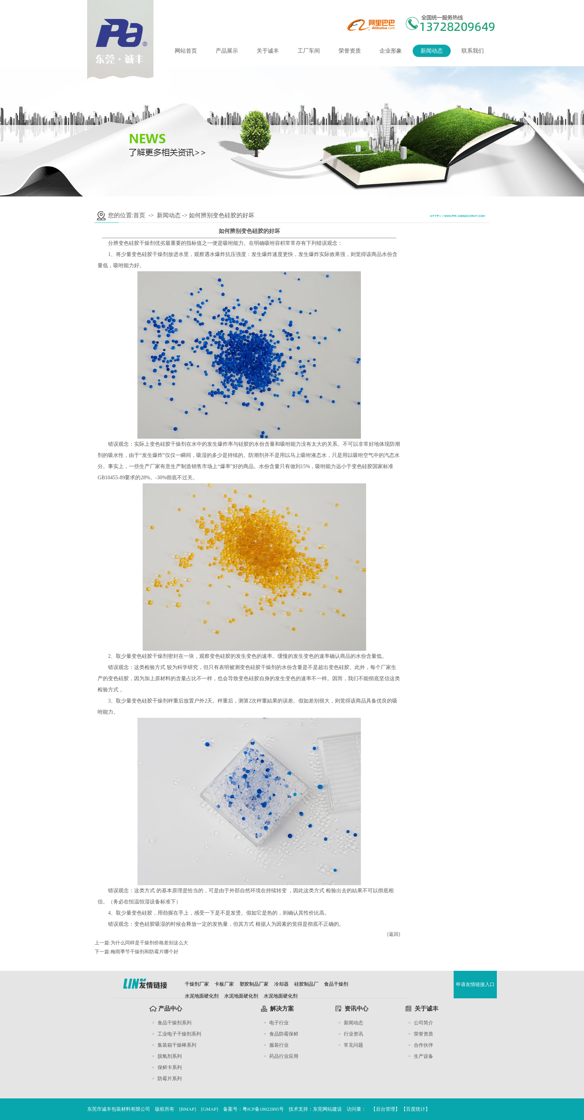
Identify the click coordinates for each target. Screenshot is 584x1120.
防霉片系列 (170, 1078)
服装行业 (279, 1045)
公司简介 (423, 1022)
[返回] (393, 934)
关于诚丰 (268, 52)
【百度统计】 (415, 1109)
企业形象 (391, 52)
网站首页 (186, 52)
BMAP (187, 1109)
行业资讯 (353, 1034)
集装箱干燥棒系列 (177, 1045)
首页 (139, 215)
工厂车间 (309, 52)
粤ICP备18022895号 (263, 1109)
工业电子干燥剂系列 (179, 1034)
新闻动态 (431, 52)
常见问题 (353, 1045)
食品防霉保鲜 (283, 1034)
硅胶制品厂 (306, 984)
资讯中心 (356, 1008)
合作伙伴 (423, 1045)
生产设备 (423, 1056)
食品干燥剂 (336, 984)
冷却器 (281, 984)
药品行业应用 (283, 1056)
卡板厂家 (224, 984)
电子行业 (279, 1022)
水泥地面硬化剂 (202, 996)
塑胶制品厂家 (254, 984)
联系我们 (472, 52)
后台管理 (385, 1109)
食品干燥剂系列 (174, 1022)
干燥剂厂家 (197, 984)
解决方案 (282, 1008)
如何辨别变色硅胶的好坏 (221, 215)
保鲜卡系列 (170, 1067)
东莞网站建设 (327, 1109)
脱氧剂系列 (170, 1056)
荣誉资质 (350, 52)
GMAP (210, 1109)
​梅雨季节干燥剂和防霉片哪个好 (144, 951)
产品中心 (170, 1008)
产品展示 (227, 52)
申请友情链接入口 (475, 984)
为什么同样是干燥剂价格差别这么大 (149, 942)
